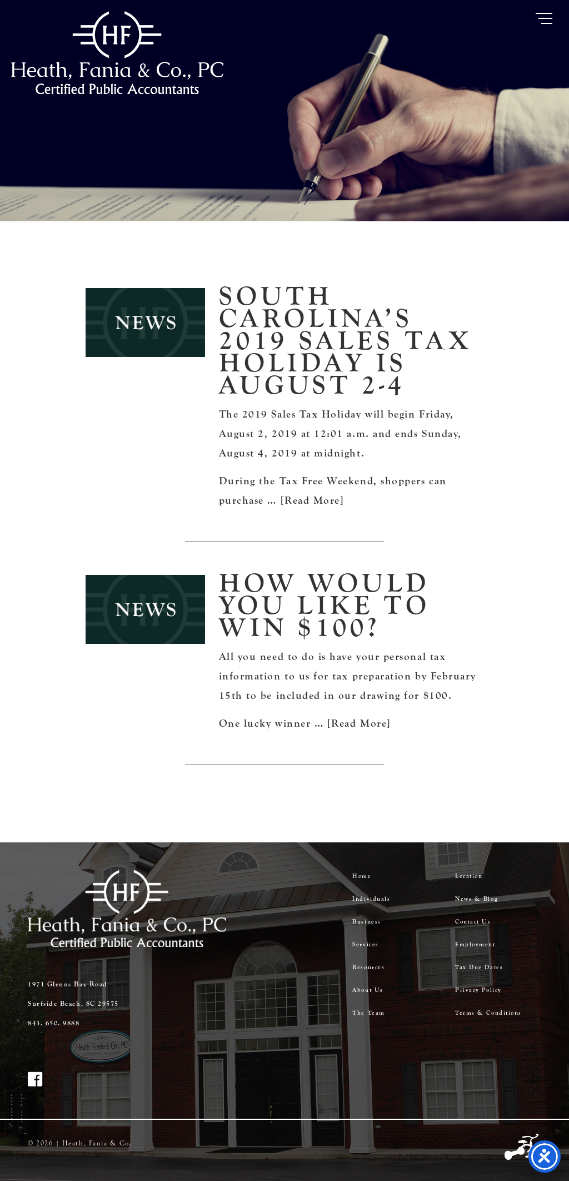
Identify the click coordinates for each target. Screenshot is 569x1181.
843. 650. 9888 (54, 1023)
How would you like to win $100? (324, 605)
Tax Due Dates (479, 967)
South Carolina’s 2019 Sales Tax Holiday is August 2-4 (346, 341)
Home (361, 876)
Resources (368, 967)
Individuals (371, 898)
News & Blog (476, 898)
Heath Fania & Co (117, 52)
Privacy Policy (478, 990)
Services (365, 944)
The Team (368, 1012)
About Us (367, 990)
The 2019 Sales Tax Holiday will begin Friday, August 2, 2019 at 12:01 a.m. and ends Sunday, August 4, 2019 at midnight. (340, 433)
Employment (475, 944)
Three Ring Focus (523, 1148)
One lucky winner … (273, 723)
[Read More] (313, 500)
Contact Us (473, 921)
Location (468, 876)
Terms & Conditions (488, 1012)
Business (366, 921)
